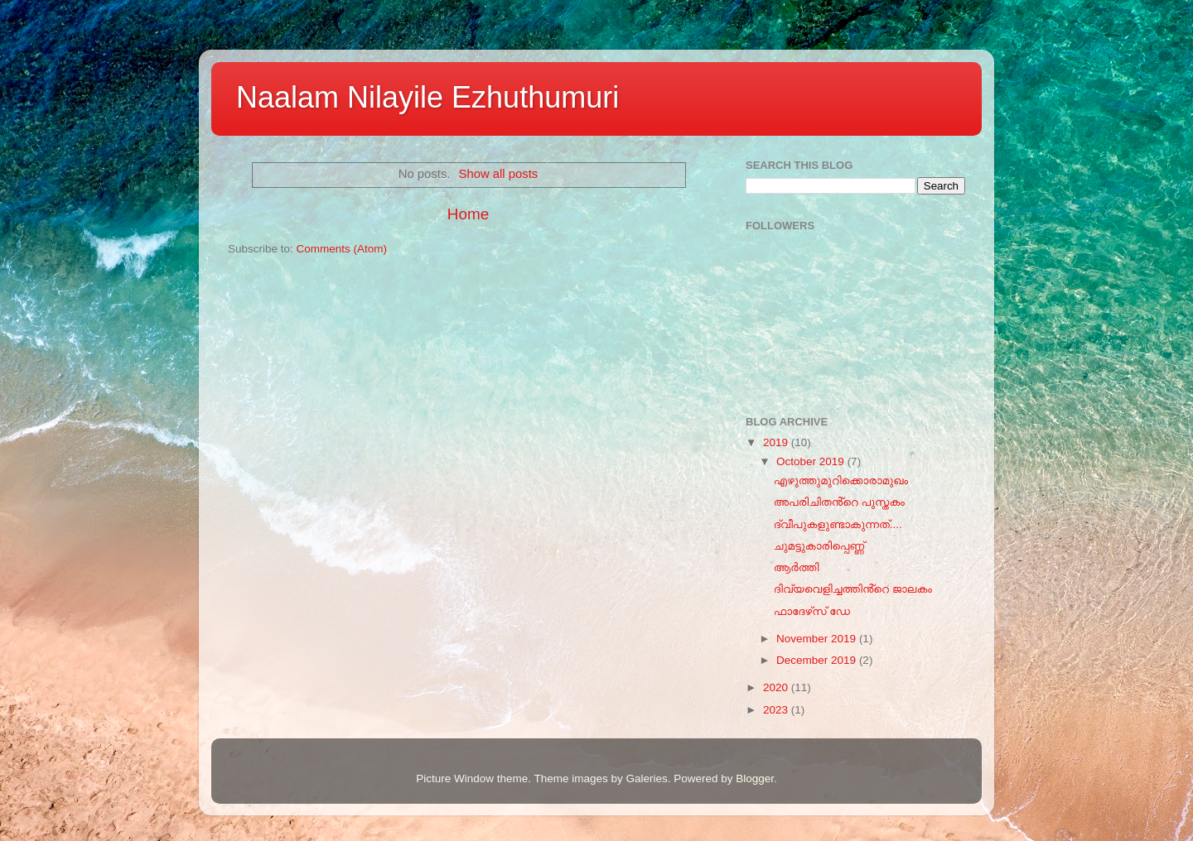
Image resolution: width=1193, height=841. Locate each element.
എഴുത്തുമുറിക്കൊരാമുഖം (841, 480)
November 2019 (817, 638)
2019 (777, 442)
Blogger (755, 778)
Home (468, 214)
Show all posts (499, 173)
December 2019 (817, 660)
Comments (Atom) (342, 249)
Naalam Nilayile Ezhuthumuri (427, 97)
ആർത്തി (796, 567)
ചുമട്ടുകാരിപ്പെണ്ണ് (819, 546)
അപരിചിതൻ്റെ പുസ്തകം (839, 502)
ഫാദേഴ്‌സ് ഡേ (812, 611)
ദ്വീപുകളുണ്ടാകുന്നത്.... (838, 524)
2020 (777, 687)
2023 (777, 710)
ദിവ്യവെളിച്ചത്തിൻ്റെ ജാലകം (853, 589)
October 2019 (812, 461)
